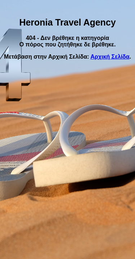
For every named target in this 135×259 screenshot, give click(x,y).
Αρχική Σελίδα (109, 57)
